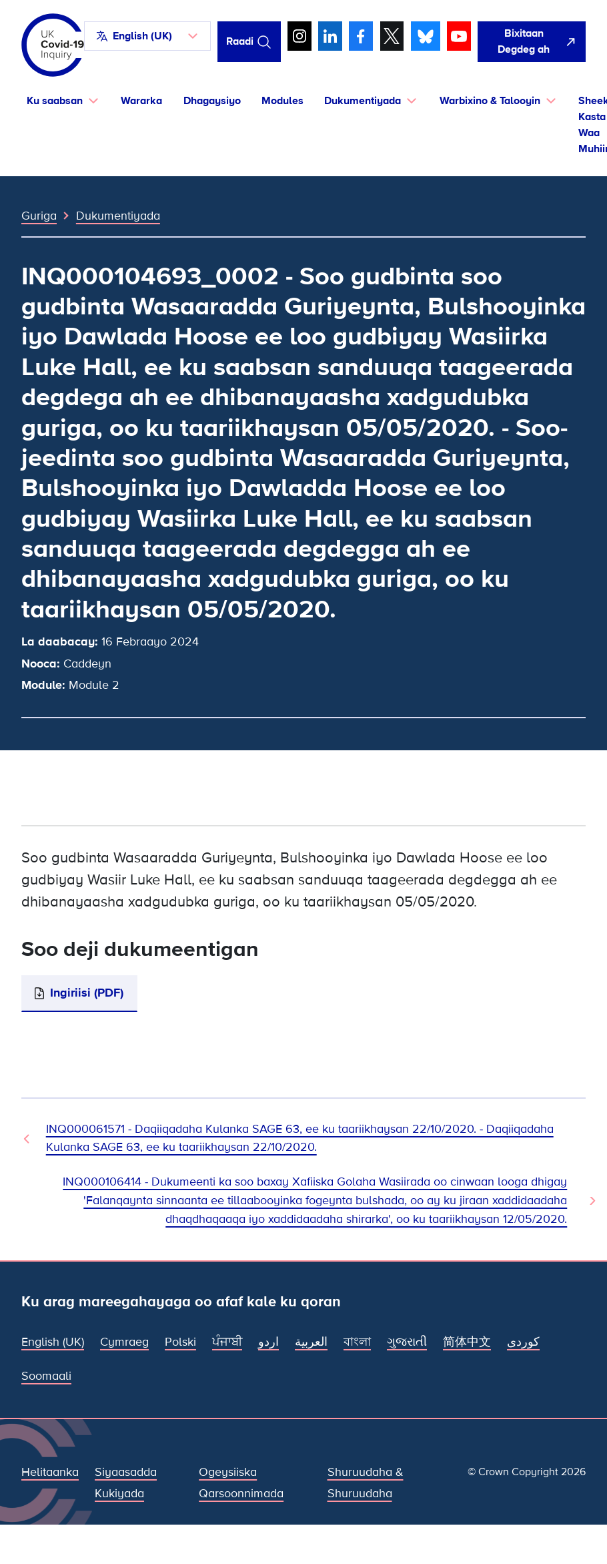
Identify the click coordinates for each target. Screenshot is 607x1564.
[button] (147, 36)
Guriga (39, 215)
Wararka (141, 100)
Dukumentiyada (118, 215)
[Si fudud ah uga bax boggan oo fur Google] (532, 41)
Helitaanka (50, 1472)
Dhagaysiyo (212, 100)
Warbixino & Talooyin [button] (490, 100)
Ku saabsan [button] (55, 100)
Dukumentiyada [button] (362, 100)
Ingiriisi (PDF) (86, 993)
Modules (282, 100)
